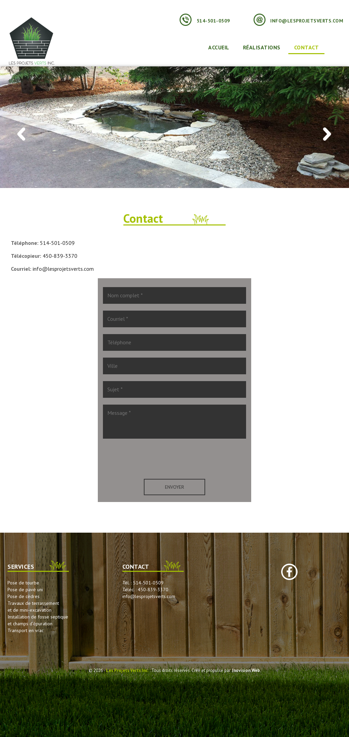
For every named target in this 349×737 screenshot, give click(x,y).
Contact (306, 47)
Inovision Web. (246, 670)
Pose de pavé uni (25, 589)
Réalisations (261, 47)
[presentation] (174, 458)
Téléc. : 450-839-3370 (145, 589)
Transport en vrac (25, 630)
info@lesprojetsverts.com (299, 21)
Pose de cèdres (23, 596)
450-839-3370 (60, 255)
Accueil (218, 47)
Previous (21, 137)
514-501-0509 (205, 21)
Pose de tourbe (23, 583)
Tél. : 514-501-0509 (143, 583)
